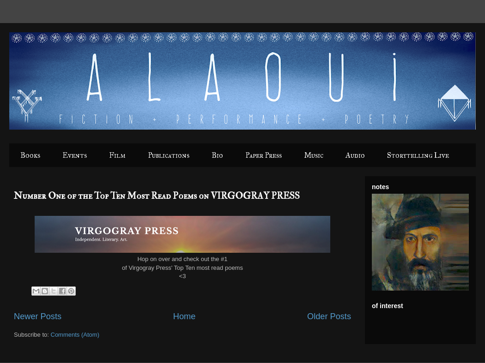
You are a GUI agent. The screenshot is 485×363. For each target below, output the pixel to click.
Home (184, 316)
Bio (217, 155)
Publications (168, 155)
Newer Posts (37, 316)
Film (117, 155)
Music (313, 155)
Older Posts (329, 316)
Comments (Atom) (75, 334)
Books (30, 155)
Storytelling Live (418, 155)
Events (74, 155)
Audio (355, 155)
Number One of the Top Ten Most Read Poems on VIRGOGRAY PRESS (157, 196)
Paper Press (263, 155)
